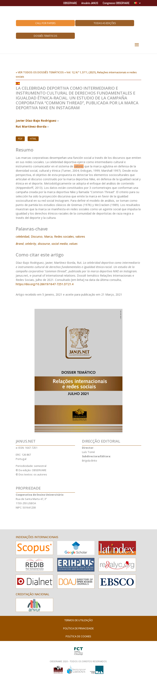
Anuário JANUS (89, 3)
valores (80, 236)
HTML (33, 138)
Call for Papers (45, 23)
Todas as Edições (105, 23)
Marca (48, 236)
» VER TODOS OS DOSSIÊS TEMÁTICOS (40, 72)
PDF (20, 138)
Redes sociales (64, 236)
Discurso (37, 236)
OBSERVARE (70, 3)
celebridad (22, 236)
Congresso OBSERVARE (116, 3)
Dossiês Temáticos (45, 36)
